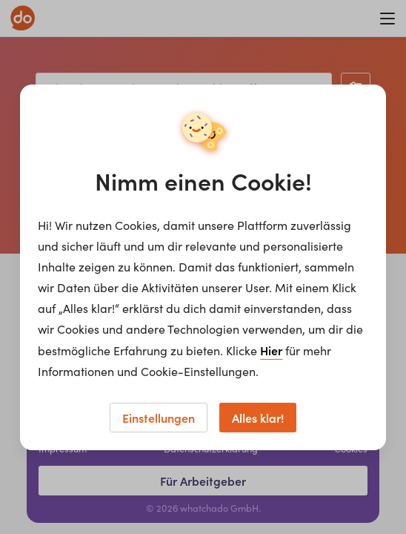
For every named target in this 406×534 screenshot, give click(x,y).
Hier (271, 350)
